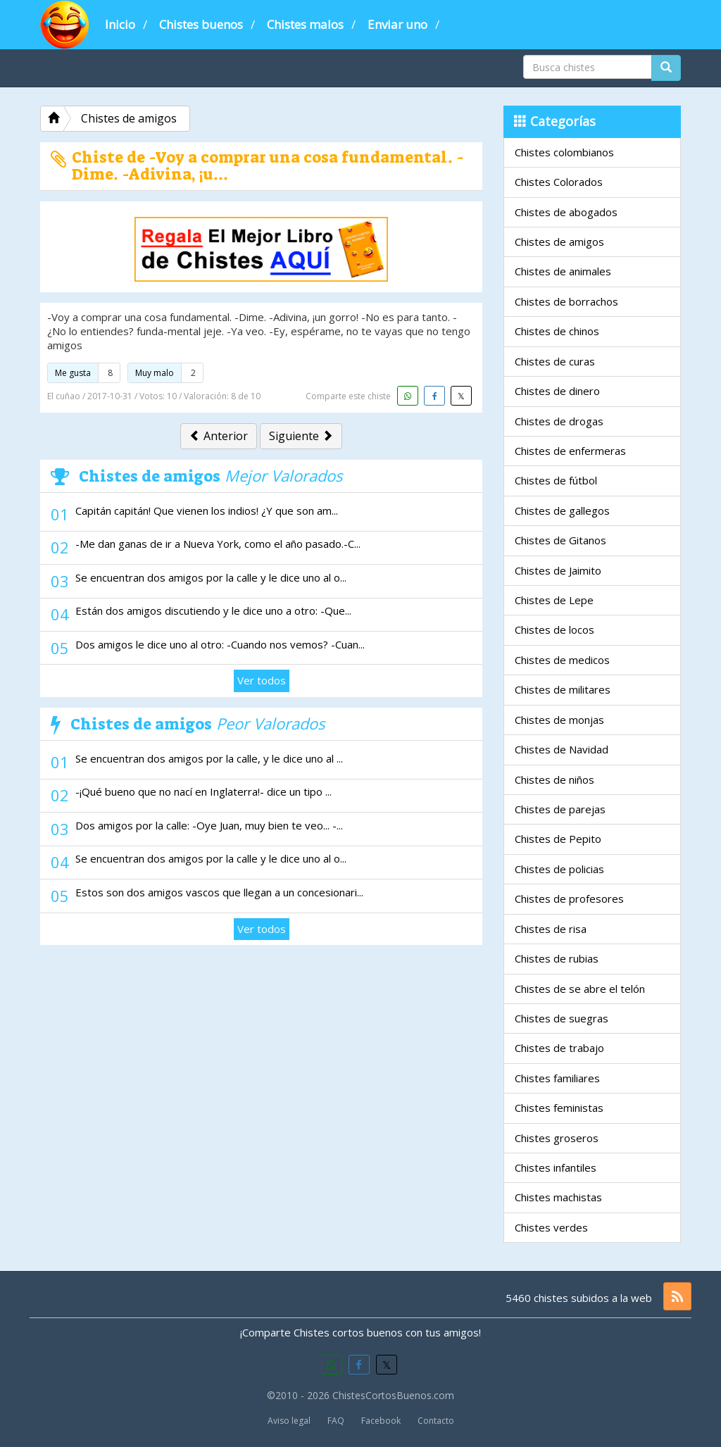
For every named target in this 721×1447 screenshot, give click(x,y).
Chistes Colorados (559, 182)
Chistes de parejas (560, 809)
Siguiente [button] (301, 436)
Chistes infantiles (555, 1167)
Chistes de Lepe (554, 600)
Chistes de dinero (557, 391)
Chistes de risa (551, 929)
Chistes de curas (555, 361)
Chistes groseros (556, 1138)
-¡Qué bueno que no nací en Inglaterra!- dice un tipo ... (203, 791)
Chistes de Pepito (558, 839)
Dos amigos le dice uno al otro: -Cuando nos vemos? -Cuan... (220, 644)
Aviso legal (289, 1421)
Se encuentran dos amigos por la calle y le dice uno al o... (210, 577)
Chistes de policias (559, 869)
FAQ (335, 1421)
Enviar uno (397, 24)
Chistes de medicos (562, 660)
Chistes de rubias (556, 958)
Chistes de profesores (569, 898)
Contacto (436, 1421)
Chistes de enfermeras (570, 451)
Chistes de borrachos (566, 301)
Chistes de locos (554, 629)
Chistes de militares (562, 689)
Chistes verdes (551, 1227)
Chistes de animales (563, 271)
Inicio (120, 24)
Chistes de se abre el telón (580, 989)
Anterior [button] (218, 436)
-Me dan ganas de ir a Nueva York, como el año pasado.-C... (217, 544)
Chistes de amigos (559, 241)
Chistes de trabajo (559, 1048)
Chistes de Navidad (561, 749)
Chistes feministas (559, 1108)
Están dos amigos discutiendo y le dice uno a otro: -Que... (213, 610)
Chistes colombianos (564, 152)
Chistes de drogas (559, 421)
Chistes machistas (558, 1197)
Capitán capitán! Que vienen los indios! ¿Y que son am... (206, 510)
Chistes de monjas (559, 720)
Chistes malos (305, 24)
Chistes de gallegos (562, 510)
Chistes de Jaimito (558, 570)
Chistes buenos (201, 24)
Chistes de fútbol (556, 480)
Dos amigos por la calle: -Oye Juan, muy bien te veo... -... (209, 825)
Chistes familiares (557, 1078)
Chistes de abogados (566, 212)
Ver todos (261, 680)
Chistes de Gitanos (560, 540)
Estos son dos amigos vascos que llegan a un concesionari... (219, 892)
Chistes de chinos (557, 331)
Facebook (381, 1421)
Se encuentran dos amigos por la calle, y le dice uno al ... (209, 758)
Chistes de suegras (561, 1018)
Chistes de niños (554, 779)
